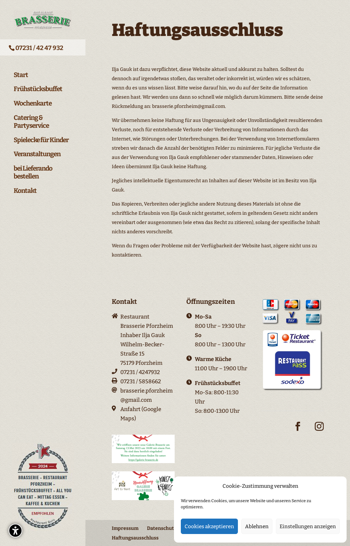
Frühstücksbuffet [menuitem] (38, 85)
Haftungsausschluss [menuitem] (135, 538)
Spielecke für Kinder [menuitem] (41, 136)
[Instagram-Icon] (319, 431)
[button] (15, 530)
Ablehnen (257, 526)
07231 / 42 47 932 (39, 48)
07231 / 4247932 (140, 372)
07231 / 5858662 (140, 381)
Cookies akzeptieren (209, 526)
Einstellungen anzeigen (308, 526)
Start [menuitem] (21, 71)
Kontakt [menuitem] (25, 187)
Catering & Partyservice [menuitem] (31, 118)
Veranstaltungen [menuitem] (37, 150)
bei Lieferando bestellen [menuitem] (33, 169)
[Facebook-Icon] (297, 431)
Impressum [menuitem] (125, 528)
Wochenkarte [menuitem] (33, 100)
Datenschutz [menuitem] (161, 528)
